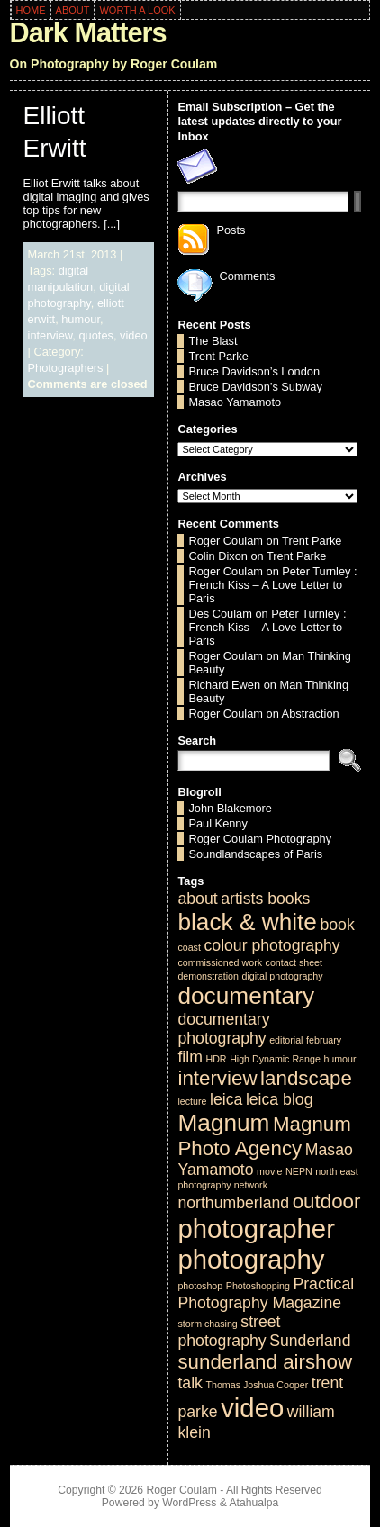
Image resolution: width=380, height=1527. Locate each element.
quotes (95, 335)
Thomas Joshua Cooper (256, 1384)
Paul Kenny (217, 823)
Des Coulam (219, 613)
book (337, 925)
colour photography (271, 945)
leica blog (279, 1099)
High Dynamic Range (275, 1058)
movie (269, 1171)
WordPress (189, 1502)
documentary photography (223, 1028)
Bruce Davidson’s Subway (254, 386)
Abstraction (310, 713)
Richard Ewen (224, 684)
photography (250, 1259)
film (189, 1057)
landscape (306, 1078)
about (197, 899)
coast (188, 947)
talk (189, 1383)
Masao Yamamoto (234, 402)
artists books (265, 899)
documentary (245, 995)
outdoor (327, 1201)
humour (80, 319)
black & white (246, 921)
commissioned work (219, 962)
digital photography (282, 976)
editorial (286, 1040)
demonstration (208, 976)
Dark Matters (88, 33)
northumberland (233, 1203)
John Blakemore (229, 808)
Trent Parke (218, 356)
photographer (255, 1228)
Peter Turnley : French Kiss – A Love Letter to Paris (272, 585)
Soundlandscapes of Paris (255, 854)
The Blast (212, 341)
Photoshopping (258, 1285)
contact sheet (294, 962)
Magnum (223, 1122)
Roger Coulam (225, 540)
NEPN (298, 1171)
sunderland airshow (264, 1362)
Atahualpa (253, 1502)
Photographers (66, 368)
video (134, 335)
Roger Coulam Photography (259, 838)
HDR (215, 1058)
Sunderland (309, 1341)
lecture (191, 1101)
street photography (228, 1331)
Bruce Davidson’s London (254, 371)
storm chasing (207, 1323)
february (323, 1040)
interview (50, 335)
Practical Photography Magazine (265, 1293)
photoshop (199, 1285)
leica (226, 1099)
